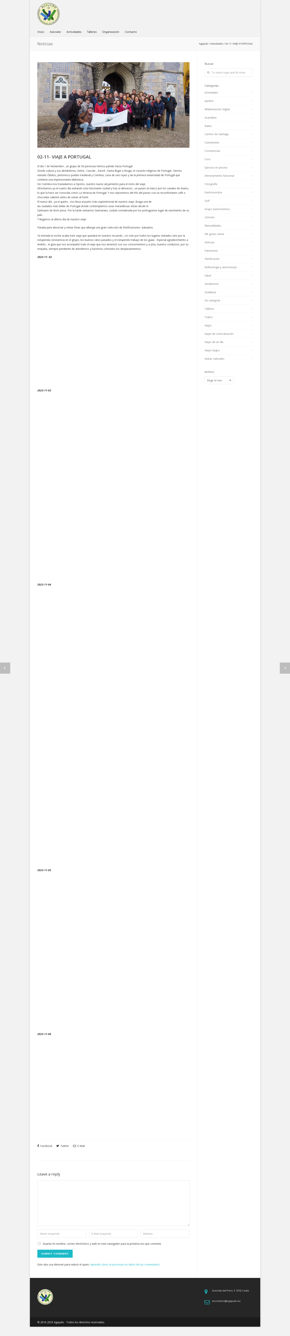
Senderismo (212, 284)
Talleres (92, 32)
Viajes (208, 325)
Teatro (209, 317)
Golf (207, 200)
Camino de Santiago (217, 134)
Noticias (209, 242)
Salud (208, 275)
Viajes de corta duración (219, 334)
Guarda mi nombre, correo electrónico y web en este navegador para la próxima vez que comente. (102, 1243)
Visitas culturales (214, 358)
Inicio (40, 32)
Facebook (44, 1146)
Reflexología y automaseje (221, 267)
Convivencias (212, 151)
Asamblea (210, 117)
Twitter (62, 1146)
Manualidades (213, 225)
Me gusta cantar (214, 234)
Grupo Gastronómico (217, 209)
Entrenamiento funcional (219, 175)
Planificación (212, 259)
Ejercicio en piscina (216, 167)
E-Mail (79, 1146)
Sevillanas (210, 292)
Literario (210, 217)
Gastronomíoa (213, 192)
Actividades (74, 32)
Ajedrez (209, 101)
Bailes (208, 126)
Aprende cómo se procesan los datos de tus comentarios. (125, 1264)
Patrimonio (211, 250)
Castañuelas (212, 142)
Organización (110, 32)
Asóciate (55, 32)
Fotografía (211, 184)
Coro (207, 159)
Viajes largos (212, 350)
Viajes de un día (214, 342)
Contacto (131, 32)
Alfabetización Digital (217, 109)
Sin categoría (212, 300)
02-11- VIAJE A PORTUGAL (64, 157)
